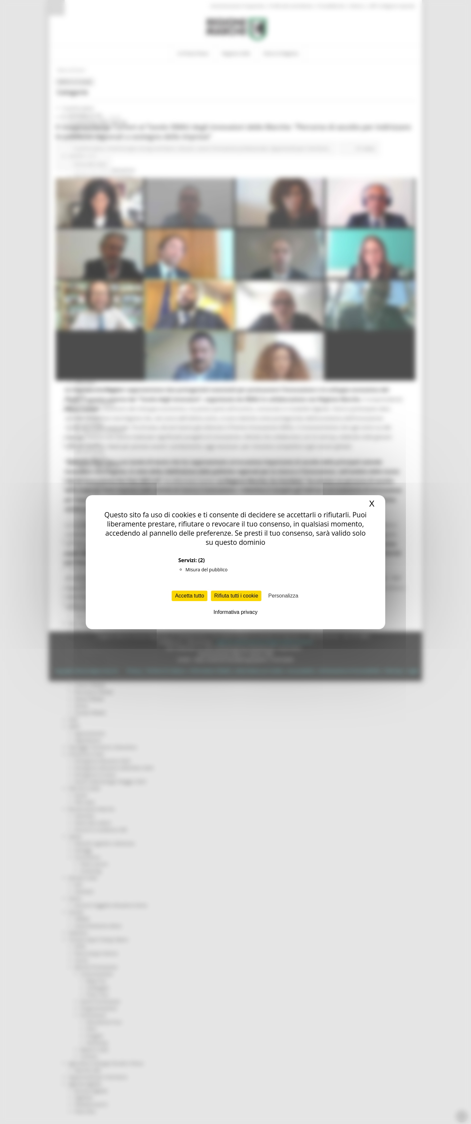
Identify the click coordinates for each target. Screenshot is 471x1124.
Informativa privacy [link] (235, 612)
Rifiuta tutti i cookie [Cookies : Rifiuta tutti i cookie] (236, 595)
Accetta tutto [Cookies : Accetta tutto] (189, 595)
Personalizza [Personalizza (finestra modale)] (283, 595)
